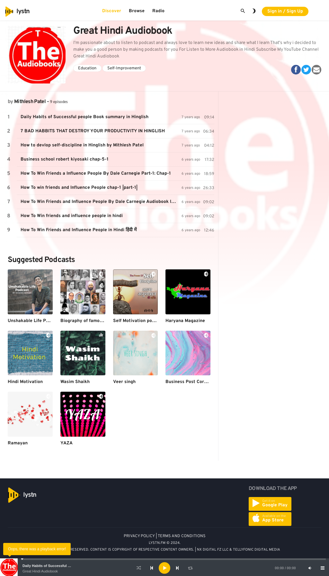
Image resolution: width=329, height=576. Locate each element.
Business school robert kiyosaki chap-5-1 (65, 159)
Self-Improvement (124, 68)
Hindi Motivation (25, 382)
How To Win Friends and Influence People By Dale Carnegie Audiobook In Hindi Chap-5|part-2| (101, 202)
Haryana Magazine (185, 321)
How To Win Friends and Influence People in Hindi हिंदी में (79, 230)
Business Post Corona (188, 382)
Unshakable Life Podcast (34, 321)
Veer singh (124, 382)
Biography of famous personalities (96, 321)
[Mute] (309, 568)
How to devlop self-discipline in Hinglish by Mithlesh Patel (82, 145)
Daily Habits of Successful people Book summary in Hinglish (84, 117)
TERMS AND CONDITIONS (182, 536)
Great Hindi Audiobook (40, 571)
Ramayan (18, 443)
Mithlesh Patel (30, 102)
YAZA (66, 443)
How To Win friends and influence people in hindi (72, 216)
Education (87, 68)
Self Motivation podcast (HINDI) (147, 321)
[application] (164, 568)
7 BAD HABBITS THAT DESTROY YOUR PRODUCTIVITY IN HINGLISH (93, 131)
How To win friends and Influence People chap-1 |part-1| (79, 187)
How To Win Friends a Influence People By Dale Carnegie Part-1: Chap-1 (96, 173)
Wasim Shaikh (75, 382)
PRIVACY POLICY (139, 536)
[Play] (164, 568)
